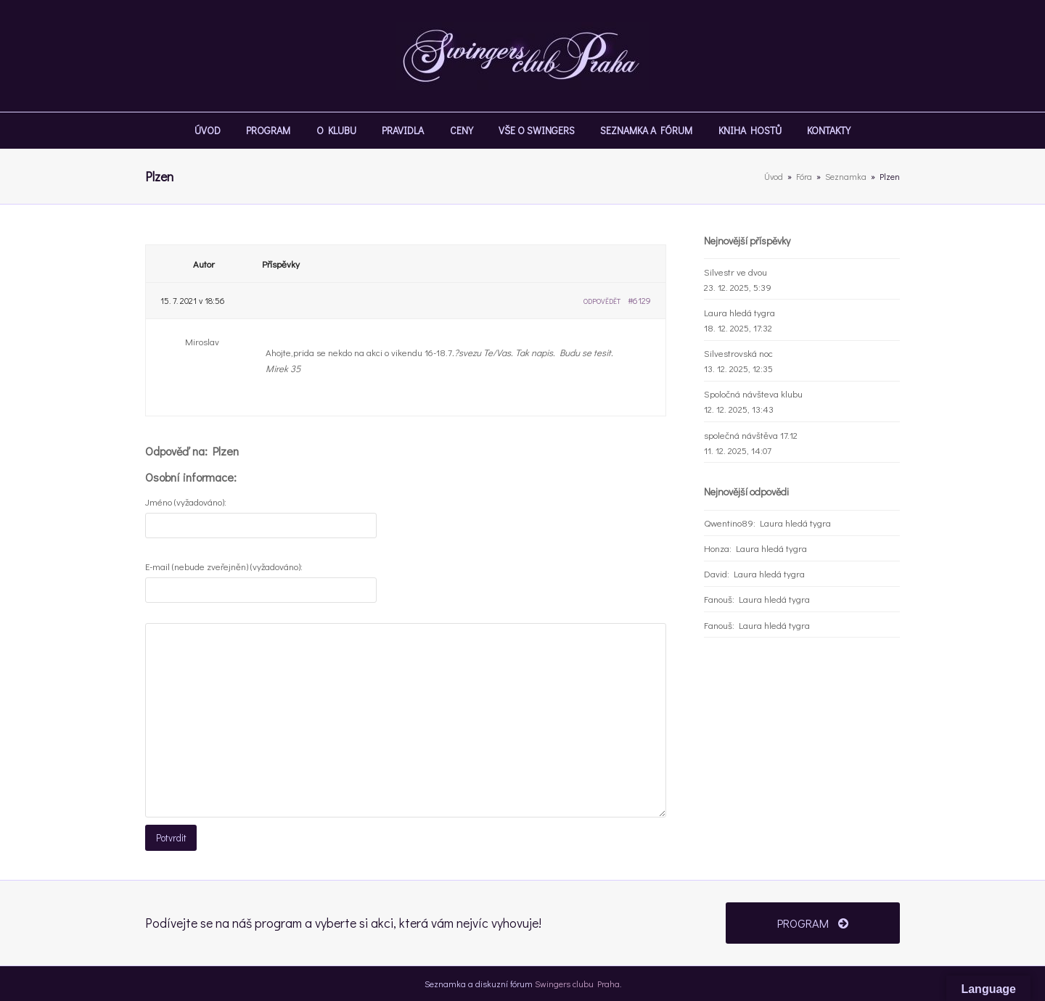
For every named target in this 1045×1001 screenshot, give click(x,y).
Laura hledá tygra (739, 312)
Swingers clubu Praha (577, 982)
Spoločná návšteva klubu (753, 393)
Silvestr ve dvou (735, 271)
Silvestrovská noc (738, 353)
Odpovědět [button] (601, 301)
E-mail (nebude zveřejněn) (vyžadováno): (224, 566)
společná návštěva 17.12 (751, 435)
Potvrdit (170, 837)
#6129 (639, 300)
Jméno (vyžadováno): (185, 501)
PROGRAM (812, 921)
